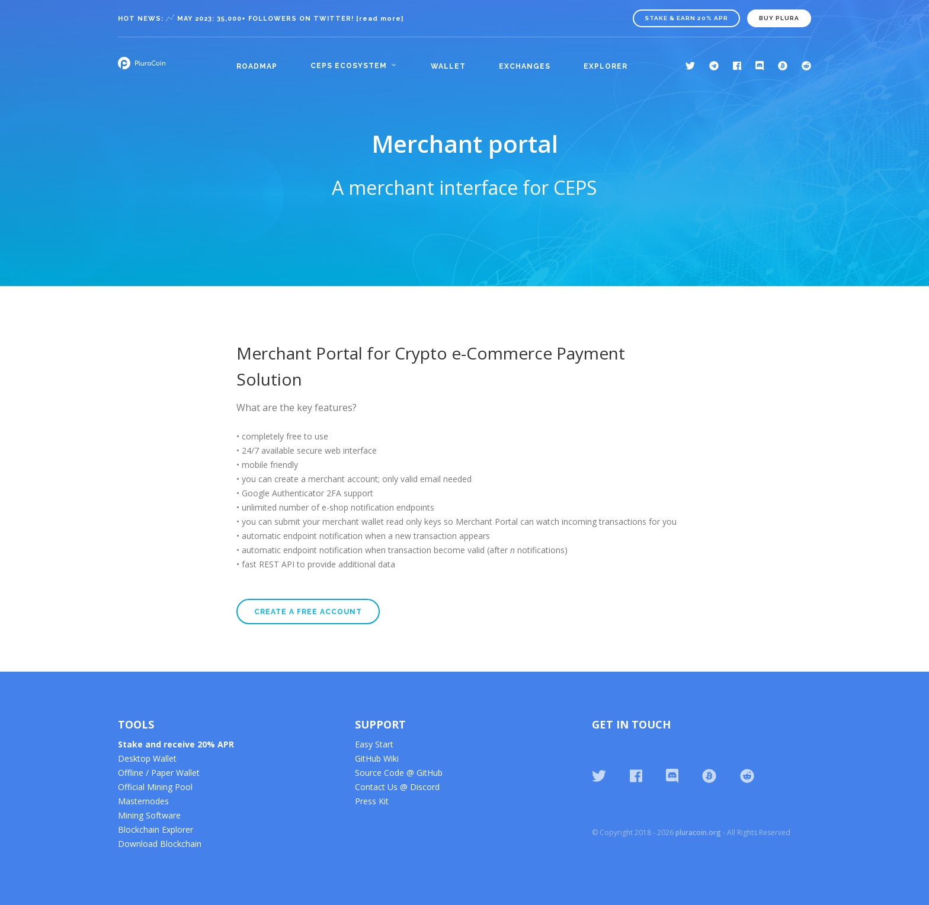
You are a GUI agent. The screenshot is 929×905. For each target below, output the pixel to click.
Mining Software (149, 815)
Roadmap (256, 66)
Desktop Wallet (147, 758)
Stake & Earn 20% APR (686, 18)
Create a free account (308, 612)
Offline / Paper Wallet (159, 772)
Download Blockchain (159, 843)
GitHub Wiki (377, 758)
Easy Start (374, 744)
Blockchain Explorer (155, 829)
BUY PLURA (779, 18)
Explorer (605, 66)
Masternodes (143, 801)
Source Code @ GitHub (399, 772)
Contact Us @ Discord (397, 786)
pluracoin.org (698, 832)
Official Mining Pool (155, 786)
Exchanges (524, 66)
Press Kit (372, 801)
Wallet (448, 66)
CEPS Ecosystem (348, 66)
